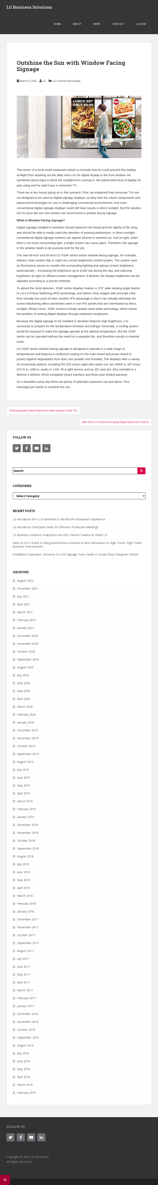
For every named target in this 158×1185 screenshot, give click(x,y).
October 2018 (26, 840)
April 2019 (23, 793)
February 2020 (26, 714)
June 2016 (23, 1061)
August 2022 (25, 581)
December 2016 (27, 1014)
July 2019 (23, 770)
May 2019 (23, 785)
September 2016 (28, 1037)
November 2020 (27, 644)
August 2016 (25, 1045)
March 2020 (25, 707)
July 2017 (23, 959)
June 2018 (23, 872)
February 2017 (26, 998)
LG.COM (141, 24)
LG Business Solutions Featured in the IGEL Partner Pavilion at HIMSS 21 (60, 535)
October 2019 (26, 746)
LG (44, 81)
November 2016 (27, 1022)
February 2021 (26, 620)
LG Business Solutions (29, 7)
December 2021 (27, 588)
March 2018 (25, 896)
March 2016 (25, 1085)
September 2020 (28, 659)
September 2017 (28, 943)
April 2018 (23, 888)
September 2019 (28, 754)
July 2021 (23, 596)
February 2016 (26, 1093)
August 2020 (25, 667)
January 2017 (25, 1006)
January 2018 (25, 911)
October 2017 (26, 935)
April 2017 (23, 982)
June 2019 (23, 777)
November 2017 (27, 927)
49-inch (34, 255)
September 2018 (28, 848)
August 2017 (25, 951)
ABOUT (77, 24)
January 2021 (25, 628)
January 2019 (25, 817)
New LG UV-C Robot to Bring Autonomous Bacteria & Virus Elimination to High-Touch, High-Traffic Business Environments (77, 544)
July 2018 (23, 864)
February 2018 (26, 903)
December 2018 (27, 825)
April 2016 (23, 1077)
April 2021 (23, 604)
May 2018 (23, 880)
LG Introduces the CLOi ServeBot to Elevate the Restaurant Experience (59, 519)
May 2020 (23, 691)
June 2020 (23, 683)
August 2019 (25, 762)
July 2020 (23, 675)
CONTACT (118, 24)
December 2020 (27, 636)
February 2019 (26, 809)
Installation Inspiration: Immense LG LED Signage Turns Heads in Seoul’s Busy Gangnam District (75, 554)
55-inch (51, 255)
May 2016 (23, 1069)
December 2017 (27, 919)
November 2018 (27, 833)
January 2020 (25, 722)
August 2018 (25, 856)
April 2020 (23, 699)
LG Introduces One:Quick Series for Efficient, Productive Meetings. (56, 527)
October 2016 (26, 1029)
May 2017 (23, 974)
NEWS (97, 24)
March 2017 (25, 990)
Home (57, 24)
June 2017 (23, 966)
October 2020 (26, 651)
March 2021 (25, 612)
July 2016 (23, 1053)
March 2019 (25, 801)
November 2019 (27, 738)
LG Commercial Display (67, 81)
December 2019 (27, 730)
